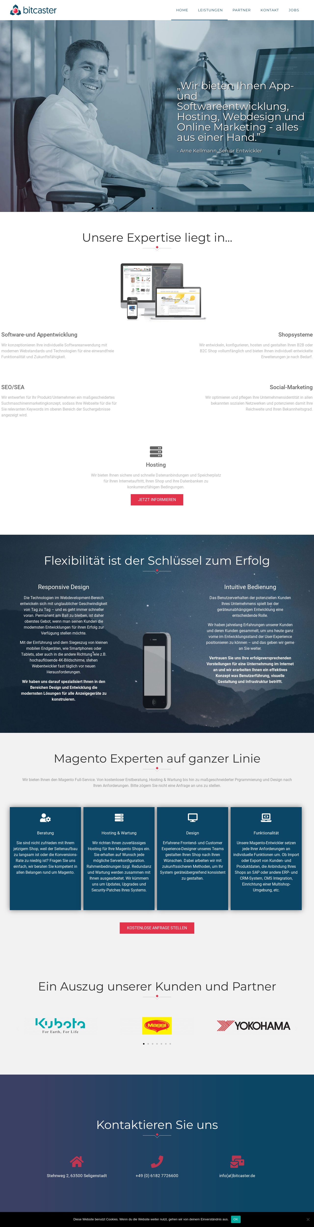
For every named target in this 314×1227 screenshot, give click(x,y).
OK (236, 1219)
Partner (242, 10)
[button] (152, 208)
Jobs (294, 10)
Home (182, 10)
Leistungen (210, 10)
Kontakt (270, 10)
